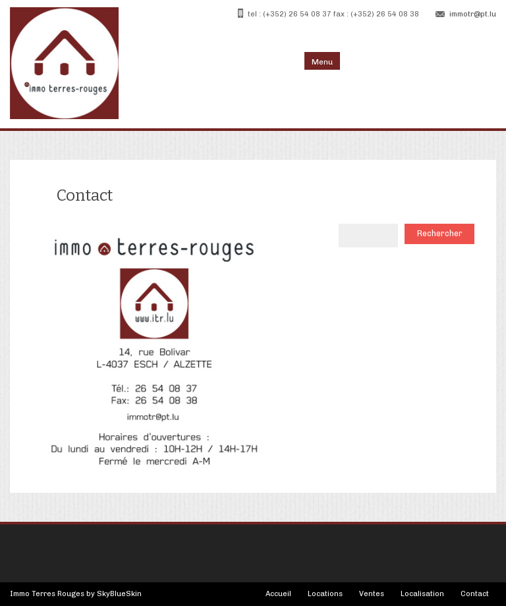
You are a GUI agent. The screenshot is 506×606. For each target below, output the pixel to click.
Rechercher (440, 233)
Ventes (371, 594)
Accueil (278, 594)
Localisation (422, 594)
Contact (475, 594)
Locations (325, 594)
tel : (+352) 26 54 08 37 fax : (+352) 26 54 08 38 (333, 14)
